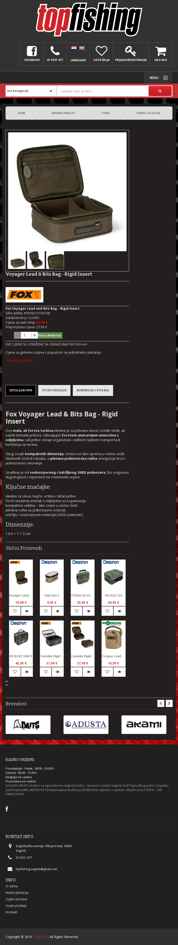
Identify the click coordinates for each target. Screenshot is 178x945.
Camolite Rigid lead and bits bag (52, 656)
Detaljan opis (20, 390)
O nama (12, 886)
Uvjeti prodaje (54, 390)
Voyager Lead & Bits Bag (21, 595)
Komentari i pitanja (92, 390)
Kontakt (11, 912)
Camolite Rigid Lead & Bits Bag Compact (82, 656)
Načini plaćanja (17, 892)
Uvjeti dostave (16, 899)
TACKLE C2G (113, 595)
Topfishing (41, 937)
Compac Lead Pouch (113, 656)
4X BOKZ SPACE (21, 656)
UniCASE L (51, 595)
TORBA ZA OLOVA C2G (82, 595)
